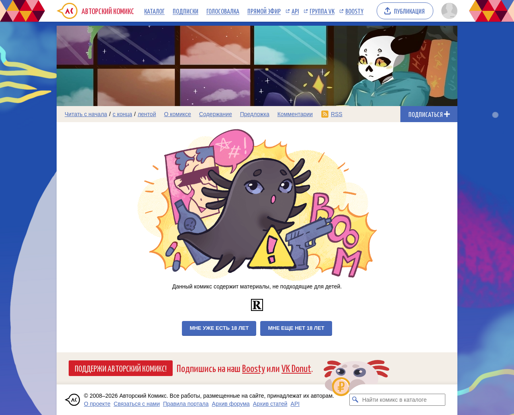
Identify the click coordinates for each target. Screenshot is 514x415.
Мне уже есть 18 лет (219, 328)
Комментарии (295, 114)
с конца (123, 114)
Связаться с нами (137, 404)
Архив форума (231, 404)
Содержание (215, 114)
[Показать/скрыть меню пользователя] (448, 11)
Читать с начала (86, 114)
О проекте (97, 404)
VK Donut (296, 368)
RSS (337, 114)
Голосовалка (222, 10)
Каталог (154, 10)
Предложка (254, 114)
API (295, 10)
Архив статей (270, 404)
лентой (147, 114)
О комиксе (177, 114)
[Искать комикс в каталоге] (355, 399)
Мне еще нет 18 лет (296, 328)
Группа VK (322, 10)
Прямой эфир (264, 10)
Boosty (354, 10)
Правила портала (186, 404)
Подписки (185, 10)
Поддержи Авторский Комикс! (121, 368)
